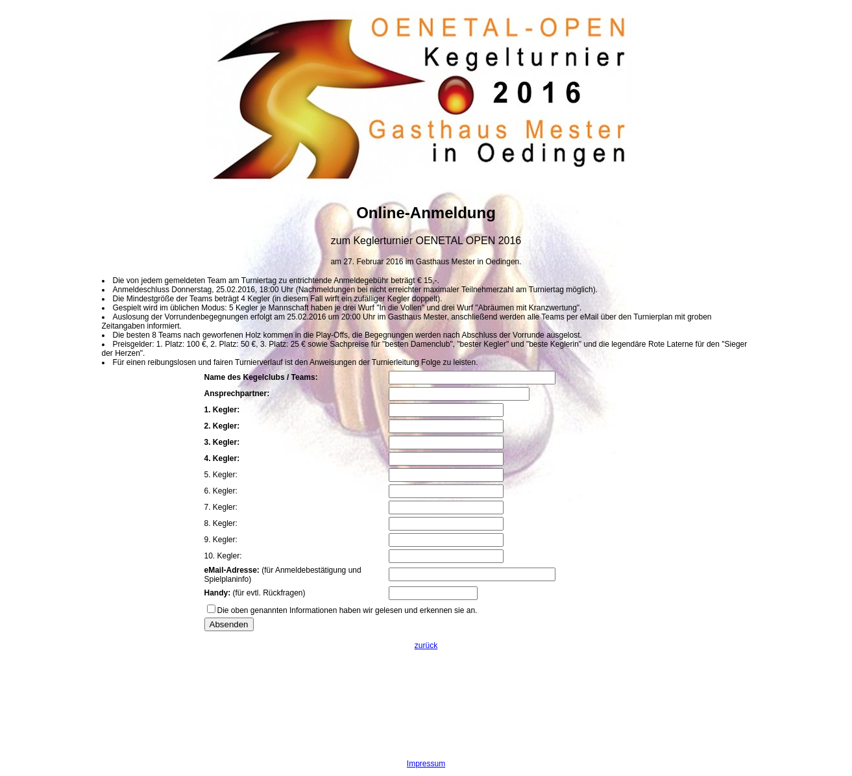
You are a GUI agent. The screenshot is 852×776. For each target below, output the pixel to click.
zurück (426, 645)
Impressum (426, 763)
